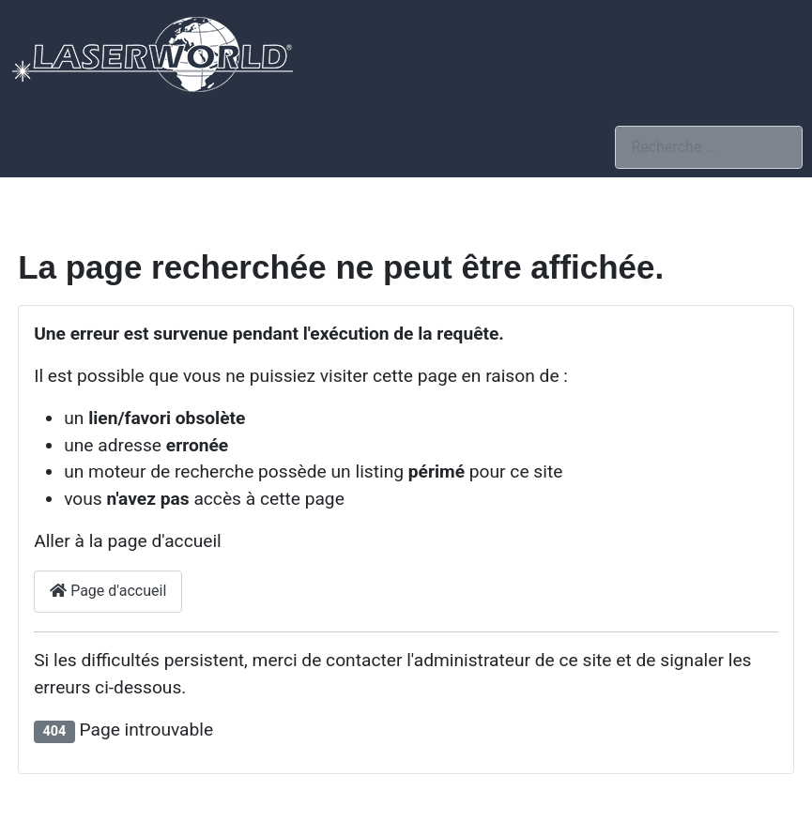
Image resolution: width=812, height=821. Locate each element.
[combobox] (709, 147)
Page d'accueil (108, 591)
